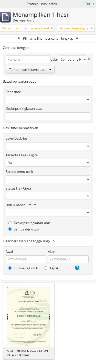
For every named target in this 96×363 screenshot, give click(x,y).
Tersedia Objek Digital (22, 155)
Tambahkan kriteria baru (30, 69)
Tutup (89, 4)
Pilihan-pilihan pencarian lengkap (48, 38)
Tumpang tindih (23, 268)
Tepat (51, 268)
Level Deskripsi (17, 138)
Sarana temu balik (19, 171)
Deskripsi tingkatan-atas (24, 108)
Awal (9, 251)
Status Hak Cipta (18, 188)
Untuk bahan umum (21, 205)
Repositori (13, 92)
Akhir (52, 251)
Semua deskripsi (23, 229)
